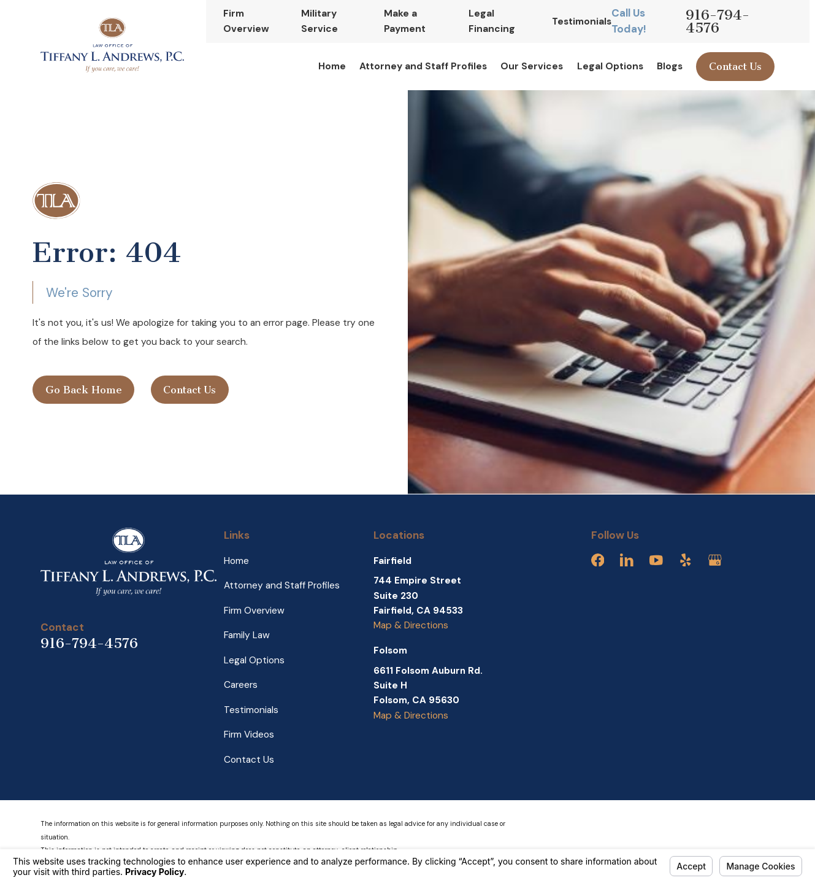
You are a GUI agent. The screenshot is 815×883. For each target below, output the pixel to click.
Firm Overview (254, 610)
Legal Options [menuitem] (610, 66)
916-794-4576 (717, 22)
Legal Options (254, 660)
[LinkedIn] (626, 560)
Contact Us (735, 66)
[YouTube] (656, 560)
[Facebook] (598, 560)
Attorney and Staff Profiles (282, 585)
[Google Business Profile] (715, 560)
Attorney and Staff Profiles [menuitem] (423, 66)
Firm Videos (249, 734)
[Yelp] (685, 560)
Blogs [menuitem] (670, 66)
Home (236, 561)
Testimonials (581, 21)
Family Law (247, 635)
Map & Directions (410, 625)
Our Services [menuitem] (531, 66)
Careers (241, 685)
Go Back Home (83, 390)
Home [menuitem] (332, 66)
